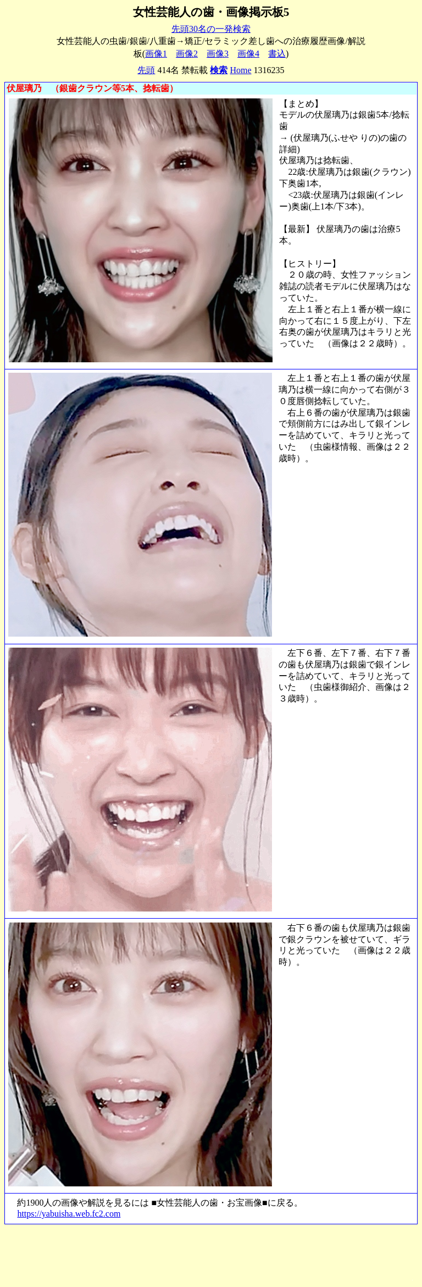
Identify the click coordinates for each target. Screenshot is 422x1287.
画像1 (156, 53)
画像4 (248, 53)
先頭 (146, 70)
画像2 (187, 53)
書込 (277, 53)
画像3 (218, 53)
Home (240, 70)
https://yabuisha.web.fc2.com (68, 1213)
